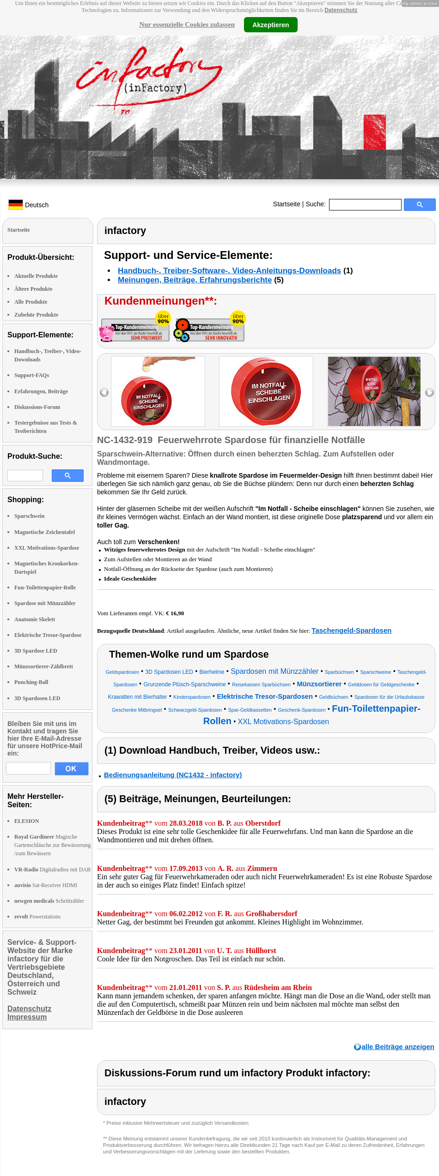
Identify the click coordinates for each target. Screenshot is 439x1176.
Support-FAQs (31, 375)
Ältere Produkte (33, 289)
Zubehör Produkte (36, 315)
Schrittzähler (49, 901)
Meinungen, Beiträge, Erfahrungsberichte (195, 280)
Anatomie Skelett (34, 619)
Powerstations (37, 916)
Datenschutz (340, 10)
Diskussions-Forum (37, 407)
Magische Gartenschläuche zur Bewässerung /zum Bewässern (52, 845)
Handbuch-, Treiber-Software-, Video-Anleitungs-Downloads (229, 270)
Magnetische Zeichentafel (44, 532)
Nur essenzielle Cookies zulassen (187, 24)
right (429, 392)
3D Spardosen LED (37, 698)
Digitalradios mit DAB (52, 869)
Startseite (286, 204)
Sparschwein (29, 516)
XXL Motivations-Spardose (46, 548)
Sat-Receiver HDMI (45, 885)
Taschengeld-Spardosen (351, 630)
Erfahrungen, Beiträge (41, 391)
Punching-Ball (31, 682)
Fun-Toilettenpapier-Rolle (45, 587)
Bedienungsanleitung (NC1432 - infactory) (173, 775)
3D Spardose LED (35, 651)
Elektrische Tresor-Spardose (47, 635)
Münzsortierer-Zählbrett (43, 666)
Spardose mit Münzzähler (45, 603)
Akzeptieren (270, 24)
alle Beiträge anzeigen (397, 1046)
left (104, 392)
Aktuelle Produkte (36, 276)
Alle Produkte (30, 302)
